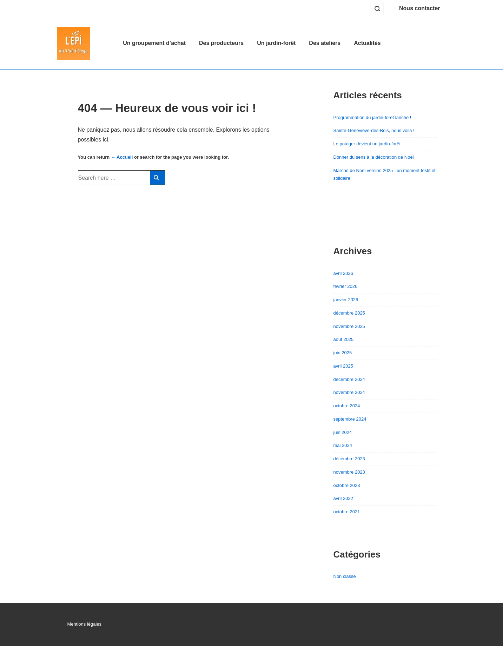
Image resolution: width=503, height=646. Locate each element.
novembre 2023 (349, 472)
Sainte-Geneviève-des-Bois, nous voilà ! (374, 130)
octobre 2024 (346, 405)
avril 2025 (343, 366)
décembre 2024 (349, 379)
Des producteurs (221, 43)
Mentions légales (84, 624)
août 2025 (343, 339)
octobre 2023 (346, 485)
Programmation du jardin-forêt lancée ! (372, 117)
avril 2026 (343, 273)
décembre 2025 (349, 313)
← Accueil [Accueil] (122, 157)
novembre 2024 (349, 392)
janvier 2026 (345, 299)
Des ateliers (324, 43)
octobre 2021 (346, 511)
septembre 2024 (349, 419)
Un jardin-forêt (276, 43)
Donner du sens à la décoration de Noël (373, 157)
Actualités (367, 43)
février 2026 (345, 286)
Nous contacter (419, 8)
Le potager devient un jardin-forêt (367, 143)
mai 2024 (342, 445)
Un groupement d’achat (154, 43)
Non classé (344, 576)
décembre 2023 (349, 458)
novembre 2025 (349, 326)
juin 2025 (342, 352)
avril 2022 (343, 498)
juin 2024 (342, 432)
